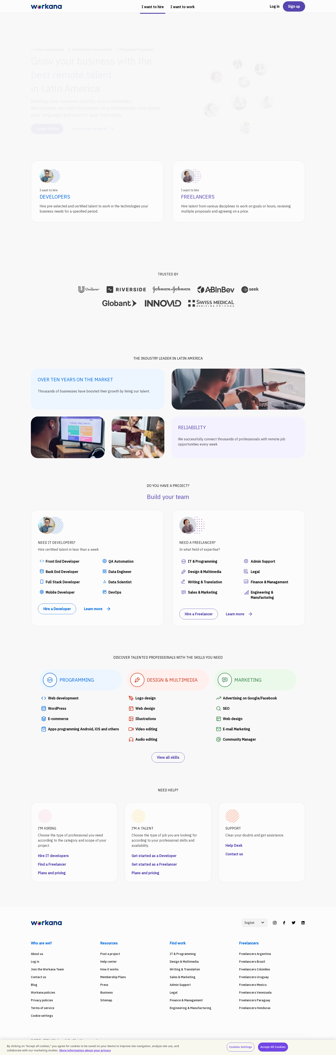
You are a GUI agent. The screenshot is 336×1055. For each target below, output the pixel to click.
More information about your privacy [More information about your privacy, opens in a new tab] (85, 1050)
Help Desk (233, 845)
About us (37, 954)
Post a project (110, 954)
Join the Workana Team (47, 969)
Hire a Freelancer (199, 614)
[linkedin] (303, 923)
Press (104, 985)
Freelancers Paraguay (254, 1000)
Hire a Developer (57, 609)
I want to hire (47, 125)
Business (106, 992)
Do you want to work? (93, 124)
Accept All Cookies (273, 1047)
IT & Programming (183, 954)
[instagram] (275, 923)
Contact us (234, 854)
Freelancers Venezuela (255, 992)
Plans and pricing (52, 873)
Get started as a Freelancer (154, 864)
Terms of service (42, 1008)
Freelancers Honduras (254, 1008)
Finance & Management (186, 1000)
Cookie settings (42, 1016)
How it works (109, 969)
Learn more (97, 608)
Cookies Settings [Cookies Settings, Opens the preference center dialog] (240, 1047)
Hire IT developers (53, 856)
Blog (34, 985)
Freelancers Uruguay (254, 977)
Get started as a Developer (154, 856)
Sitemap (106, 1000)
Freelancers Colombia (254, 969)
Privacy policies (42, 1000)
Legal (173, 992)
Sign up (294, 6)
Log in (274, 6)
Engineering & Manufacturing (190, 1008)
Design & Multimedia (184, 962)
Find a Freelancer (52, 864)
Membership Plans (113, 977)
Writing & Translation (185, 969)
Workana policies (43, 992)
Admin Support (180, 985)
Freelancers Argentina (255, 954)
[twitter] (293, 923)
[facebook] (284, 923)
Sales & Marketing (182, 977)
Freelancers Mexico (253, 985)
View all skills (168, 757)
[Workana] (46, 6)
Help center (108, 962)
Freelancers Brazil (252, 962)
